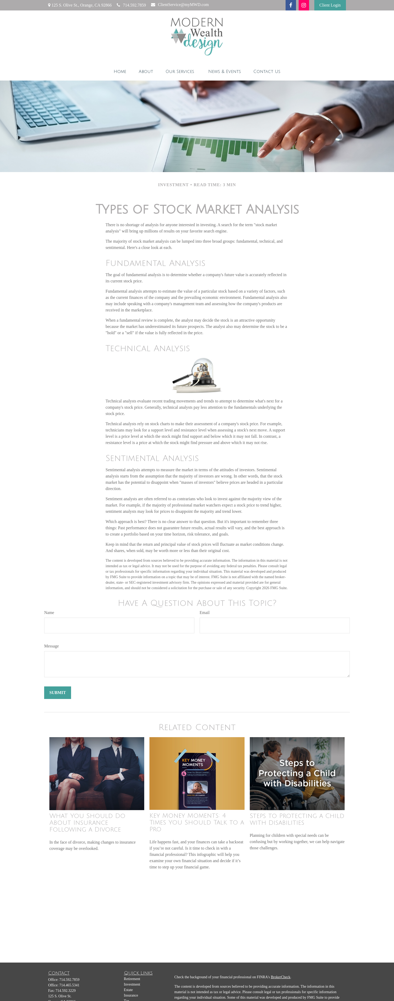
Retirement (132, 979)
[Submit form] (57, 692)
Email (205, 612)
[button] (119, 71)
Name (49, 612)
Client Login (330, 5)
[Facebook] (291, 5)
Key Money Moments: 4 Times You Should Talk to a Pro (196, 822)
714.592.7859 (131, 5)
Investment (132, 984)
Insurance (131, 995)
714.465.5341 (69, 985)
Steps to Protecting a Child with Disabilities (297, 819)
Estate (128, 990)
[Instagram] (304, 5)
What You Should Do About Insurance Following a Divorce (87, 822)
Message (51, 646)
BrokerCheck (281, 977)
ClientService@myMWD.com (180, 4)
